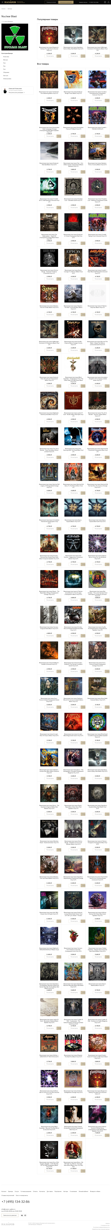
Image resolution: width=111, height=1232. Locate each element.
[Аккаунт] (108, 2)
